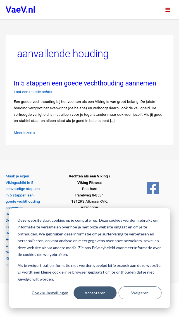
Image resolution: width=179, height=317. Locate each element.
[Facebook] (153, 188)
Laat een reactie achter (33, 91)
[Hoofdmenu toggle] (168, 9)
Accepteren (95, 292)
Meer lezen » (24, 132)
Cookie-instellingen (50, 292)
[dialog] (89, 258)
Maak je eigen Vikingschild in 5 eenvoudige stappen (23, 182)
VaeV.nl (20, 9)
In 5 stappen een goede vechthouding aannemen (85, 83)
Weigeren (140, 292)
